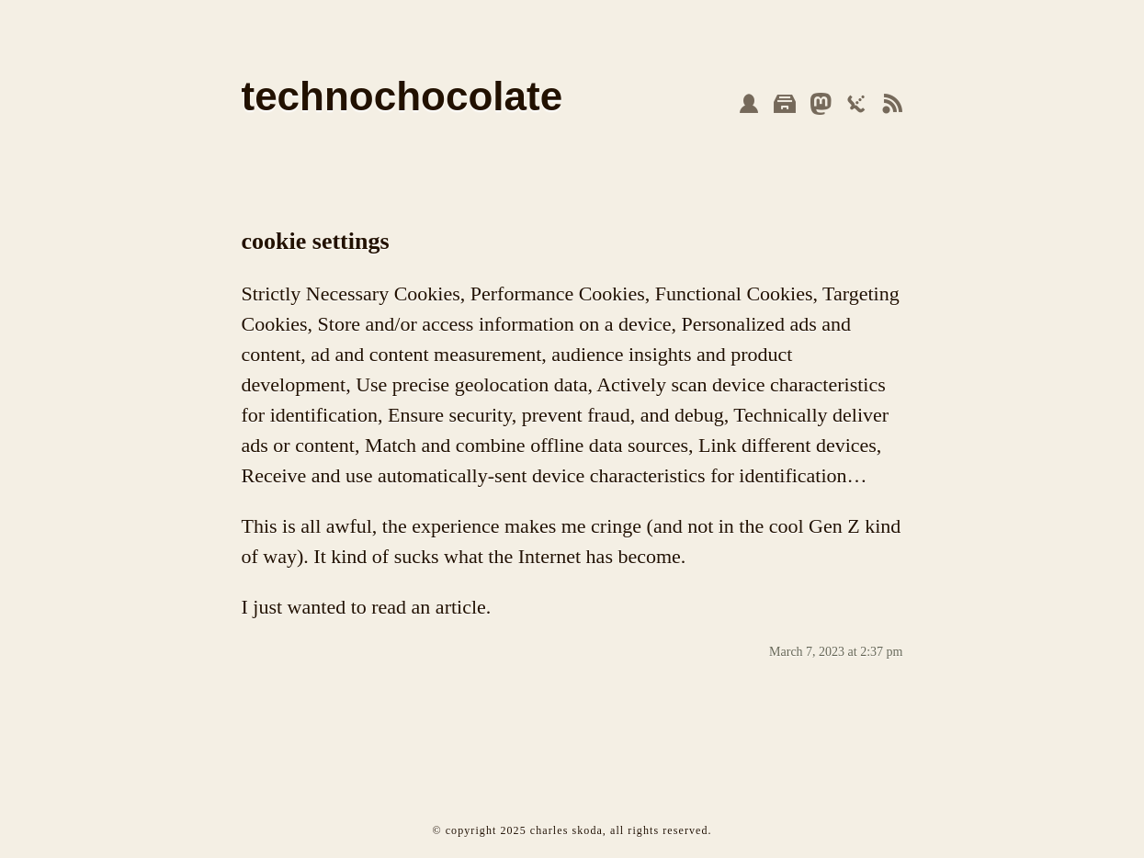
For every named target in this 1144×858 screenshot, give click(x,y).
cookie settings (316, 241)
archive (785, 104)
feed (892, 104)
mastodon (821, 104)
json (856, 104)
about (749, 104)
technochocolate (402, 96)
